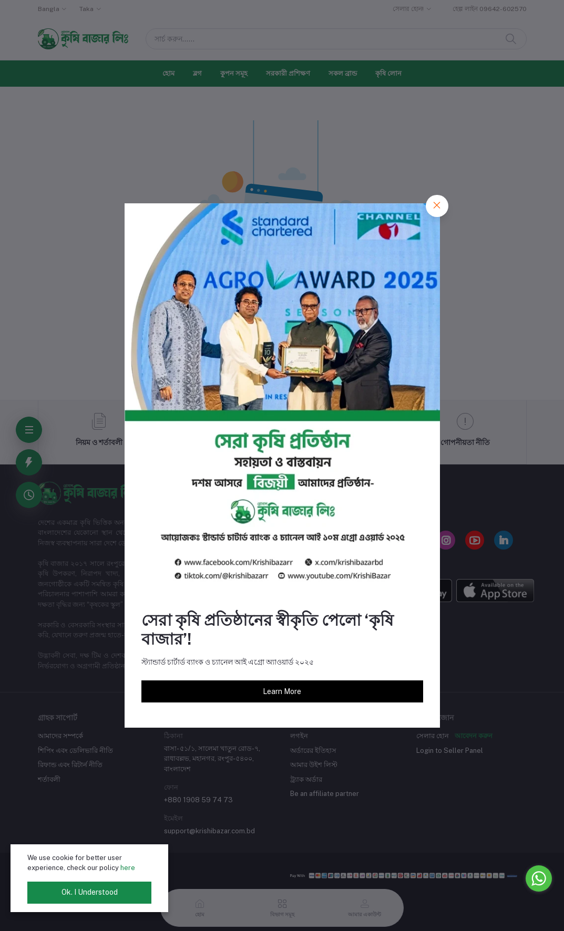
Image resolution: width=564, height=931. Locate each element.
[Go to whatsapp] (539, 878)
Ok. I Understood (89, 892)
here (127, 868)
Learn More (282, 691)
